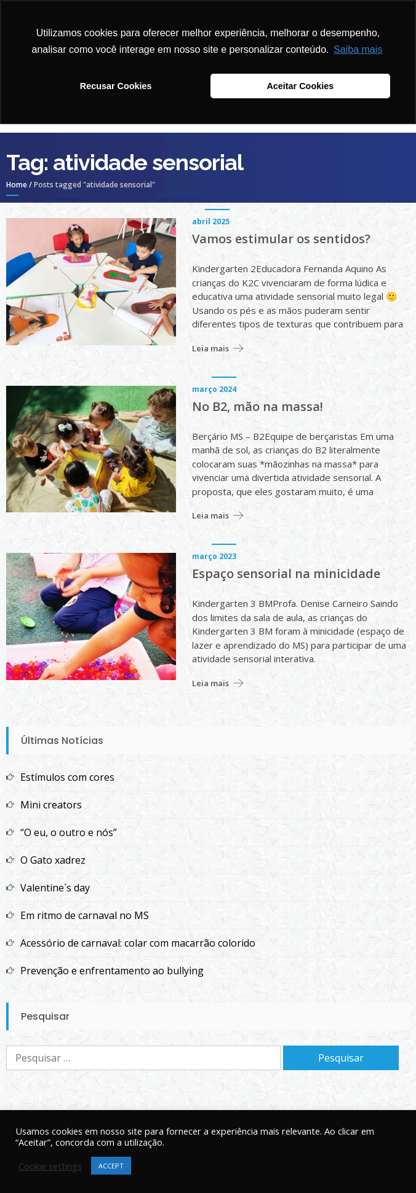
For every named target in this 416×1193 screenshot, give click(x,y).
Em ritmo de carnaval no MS (84, 915)
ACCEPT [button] (111, 1165)
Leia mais (210, 348)
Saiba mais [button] (358, 49)
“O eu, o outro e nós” (68, 832)
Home (16, 184)
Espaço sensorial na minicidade (286, 573)
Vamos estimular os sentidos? (281, 239)
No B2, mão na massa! (257, 406)
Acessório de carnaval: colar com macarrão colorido (137, 943)
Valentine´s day (55, 887)
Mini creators (51, 805)
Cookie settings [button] (50, 1165)
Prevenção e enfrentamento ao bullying (112, 970)
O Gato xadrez (53, 860)
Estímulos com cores (67, 777)
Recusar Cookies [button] (116, 86)
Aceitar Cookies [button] (300, 86)
